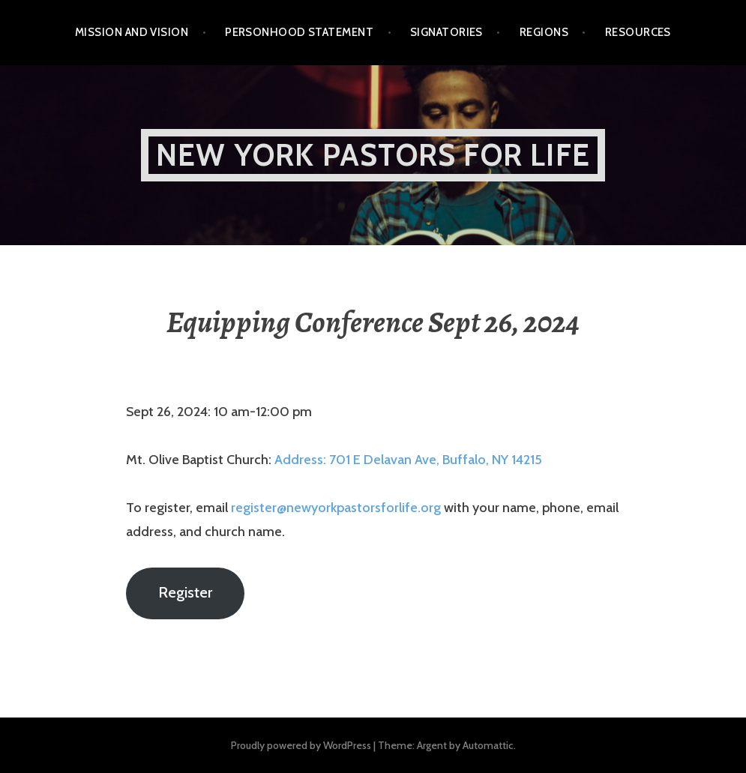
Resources (638, 32)
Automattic (488, 745)
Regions (544, 32)
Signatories (446, 32)
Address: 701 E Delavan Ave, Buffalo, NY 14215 (408, 459)
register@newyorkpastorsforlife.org (336, 507)
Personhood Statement (299, 32)
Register (185, 592)
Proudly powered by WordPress (301, 745)
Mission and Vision (131, 32)
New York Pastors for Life (373, 154)
